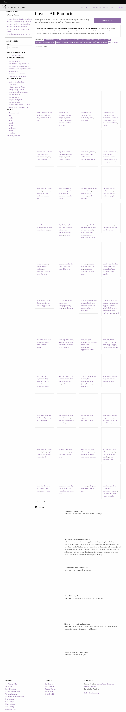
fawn (104, 193)
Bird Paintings (9, 706)
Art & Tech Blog (50, 694)
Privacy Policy (49, 686)
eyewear (61, 159)
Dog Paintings (9, 699)
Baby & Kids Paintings (12, 691)
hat (40, 115)
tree (51, 152)
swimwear (84, 196)
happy (91, 118)
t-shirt (43, 491)
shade (105, 271)
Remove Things (14, 97)
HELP (113, 7)
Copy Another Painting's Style (18, 107)
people (93, 159)
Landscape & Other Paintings (14, 696)
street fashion (85, 152)
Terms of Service (50, 689)
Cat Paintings (9, 701)
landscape (69, 123)
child (11, 118)
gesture (69, 154)
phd (42, 274)
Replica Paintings (14, 102)
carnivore (110, 191)
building (92, 152)
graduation (40, 271)
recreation (91, 454)
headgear (67, 159)
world (68, 152)
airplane (87, 237)
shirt (45, 486)
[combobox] (19, 47)
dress (44, 452)
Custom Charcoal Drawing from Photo (19, 19)
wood (93, 237)
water (105, 112)
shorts (43, 112)
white (109, 225)
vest (86, 266)
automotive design (109, 157)
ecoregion (62, 115)
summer (71, 308)
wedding (12, 133)
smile (86, 112)
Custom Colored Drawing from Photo (19, 21)
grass (82, 120)
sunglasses (62, 118)
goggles (61, 154)
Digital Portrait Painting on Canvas (18, 34)
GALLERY (84, 7)
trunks (89, 191)
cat (10, 115)
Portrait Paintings (14, 61)
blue (44, 191)
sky (66, 112)
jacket (61, 193)
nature (39, 227)
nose (66, 449)
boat (86, 310)
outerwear (66, 188)
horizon (46, 196)
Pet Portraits (9, 686)
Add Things (13, 84)
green (38, 112)
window (105, 152)
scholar (39, 266)
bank (45, 420)
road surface (85, 157)
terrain (61, 120)
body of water (112, 308)
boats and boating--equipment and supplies (89, 227)
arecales (105, 274)
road (88, 159)
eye (60, 488)
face (82, 112)
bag (49, 157)
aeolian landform (90, 457)
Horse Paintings (10, 704)
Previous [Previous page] (40, 46)
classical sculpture (109, 454)
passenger (106, 162)
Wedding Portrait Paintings (17, 76)
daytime (43, 225)
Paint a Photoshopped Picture (18, 92)
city (114, 452)
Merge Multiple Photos (16, 89)
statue (108, 449)
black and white (14, 113)
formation (62, 125)
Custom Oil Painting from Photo (17, 26)
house (11, 125)
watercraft (84, 305)
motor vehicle (113, 152)
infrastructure (85, 154)
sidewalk (84, 159)
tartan (42, 488)
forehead (83, 415)
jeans (67, 339)
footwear (39, 152)
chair (91, 154)
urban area (43, 118)
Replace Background (16, 99)
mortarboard (40, 264)
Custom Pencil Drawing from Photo (18, 24)
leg (44, 152)
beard (105, 159)
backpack (44, 159)
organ (72, 452)
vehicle (105, 154)
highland (91, 266)
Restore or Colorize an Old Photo (19, 105)
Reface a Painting (14, 94)
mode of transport (108, 313)
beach (109, 120)
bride (86, 386)
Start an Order (107, 20)
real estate (12, 128)
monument (109, 452)
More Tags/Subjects (13, 136)
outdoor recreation (109, 310)
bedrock (68, 115)
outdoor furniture (42, 157)
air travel (110, 159)
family (11, 123)
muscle (43, 300)
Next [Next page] (46, 46)
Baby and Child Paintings (17, 74)
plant (47, 152)
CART (121, 7)
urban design (63, 423)
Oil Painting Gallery (11, 684)
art (104, 452)
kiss (113, 225)
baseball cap (46, 115)
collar (110, 154)
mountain (62, 112)
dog (10, 120)
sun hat (43, 227)
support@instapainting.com (105, 684)
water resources (46, 415)
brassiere (84, 198)
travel (47, 112)
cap (65, 154)
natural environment (109, 342)
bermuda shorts (86, 193)
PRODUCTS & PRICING (99, 7)
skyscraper (40, 381)
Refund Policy (49, 691)
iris (82, 420)
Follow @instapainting (91, 693)
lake (47, 230)
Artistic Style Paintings (16, 82)
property (61, 452)
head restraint (114, 162)
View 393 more (113, 42)
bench (92, 350)
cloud (109, 112)
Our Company (49, 684)
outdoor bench (85, 342)
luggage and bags (42, 154)
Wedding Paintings (11, 694)
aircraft (83, 232)
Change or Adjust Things (17, 87)
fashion (47, 303)
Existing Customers (90, 686)
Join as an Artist (10, 709)
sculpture (113, 449)
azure (45, 339)
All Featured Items (15, 55)
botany (49, 418)
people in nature (64, 379)
